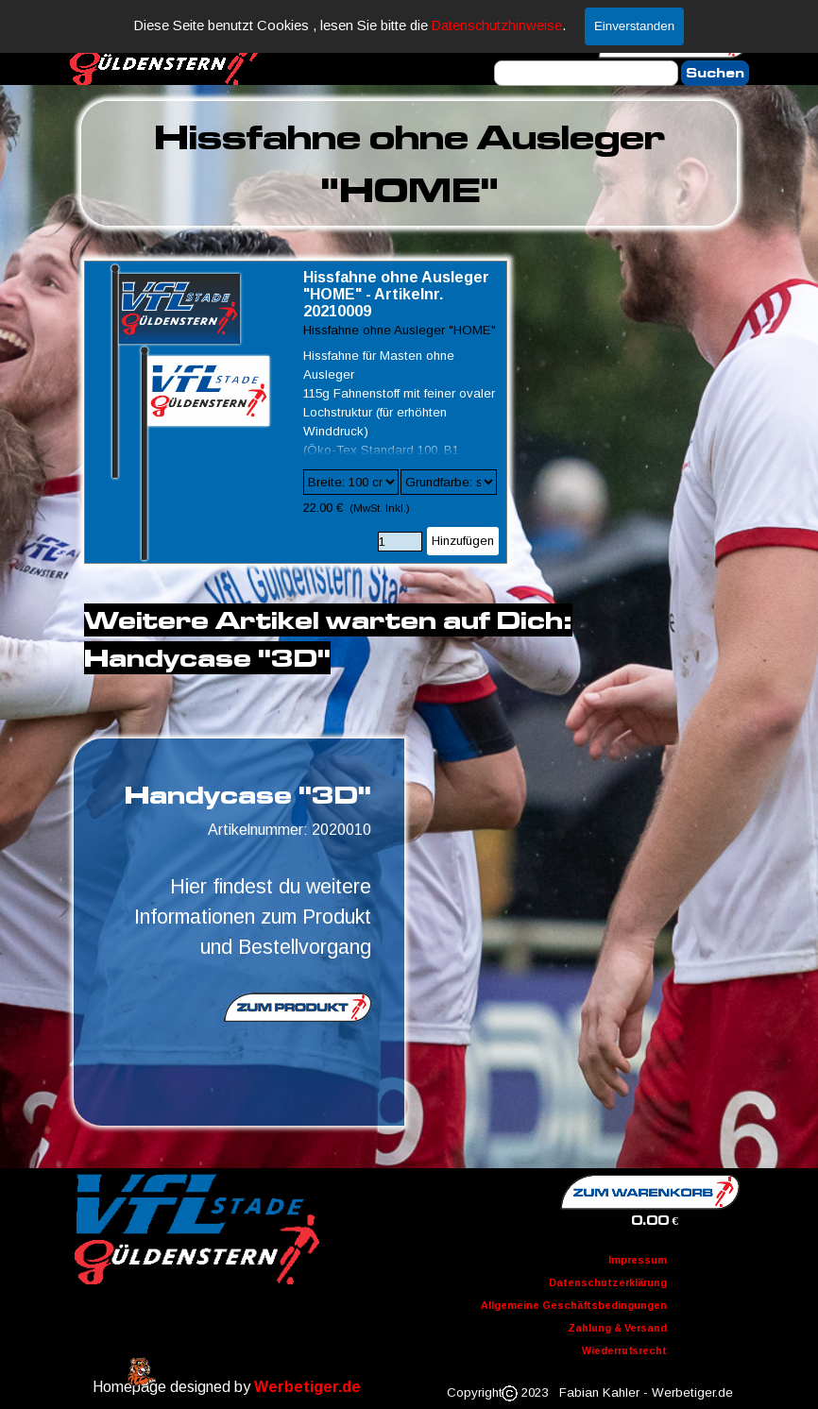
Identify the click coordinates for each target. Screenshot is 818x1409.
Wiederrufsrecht (624, 1350)
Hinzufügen (463, 541)
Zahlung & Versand (617, 1327)
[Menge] (400, 542)
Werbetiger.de (307, 1387)
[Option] (351, 482)
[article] (295, 412)
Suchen (715, 73)
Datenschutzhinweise (497, 25)
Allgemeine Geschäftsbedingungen (574, 1305)
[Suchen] (586, 73)
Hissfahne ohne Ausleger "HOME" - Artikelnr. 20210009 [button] (396, 294)
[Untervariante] (448, 482)
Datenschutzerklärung (608, 1282)
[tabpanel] (409, 163)
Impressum (637, 1259)
